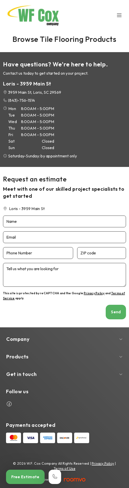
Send (116, 311)
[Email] (64, 237)
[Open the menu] (119, 15)
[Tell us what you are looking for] (64, 275)
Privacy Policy (94, 293)
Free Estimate (25, 476)
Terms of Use (64, 468)
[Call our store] (55, 477)
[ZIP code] (101, 253)
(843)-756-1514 (21, 100)
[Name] (64, 221)
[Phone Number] (38, 253)
